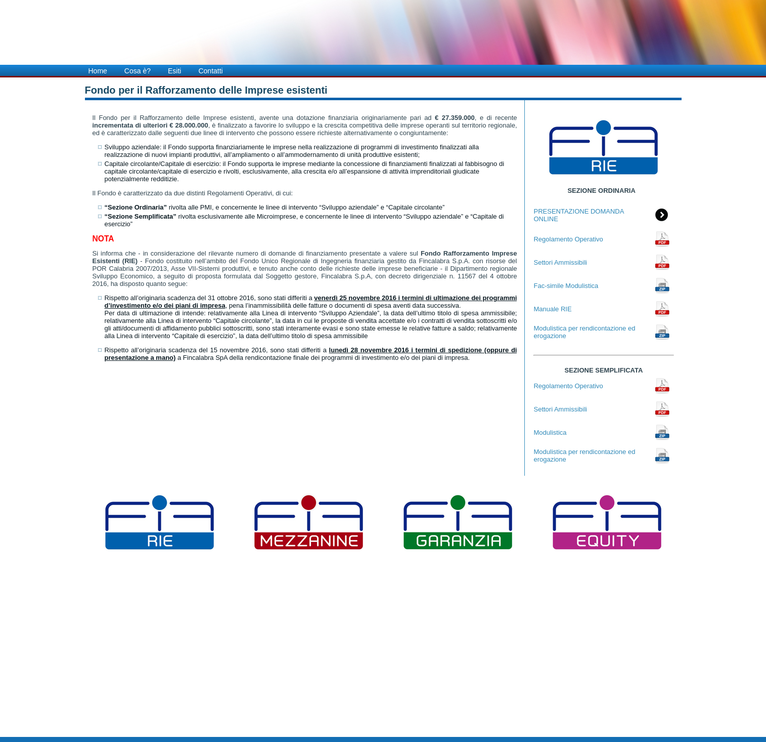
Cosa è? (137, 71)
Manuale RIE (552, 309)
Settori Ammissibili (560, 262)
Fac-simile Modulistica (565, 286)
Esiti (174, 71)
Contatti (210, 71)
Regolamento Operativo (568, 239)
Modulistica (549, 432)
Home (97, 71)
